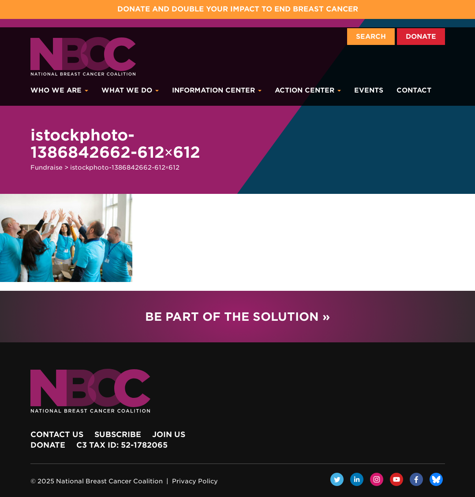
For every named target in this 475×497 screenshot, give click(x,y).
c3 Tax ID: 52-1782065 (122, 445)
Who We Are (59, 90)
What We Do (130, 90)
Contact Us (56, 434)
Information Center (217, 90)
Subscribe (117, 434)
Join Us (168, 434)
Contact (413, 90)
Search (371, 37)
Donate (421, 37)
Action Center (308, 90)
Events (368, 90)
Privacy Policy (195, 481)
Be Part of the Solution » (237, 316)
